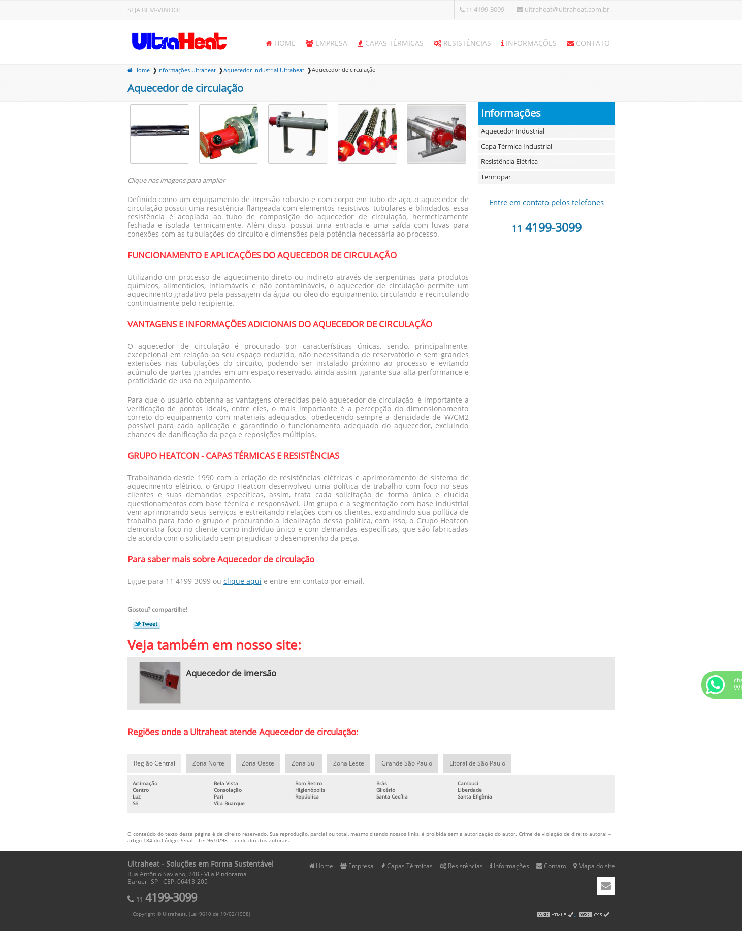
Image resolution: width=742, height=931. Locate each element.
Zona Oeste (258, 763)
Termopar (496, 177)
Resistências (462, 43)
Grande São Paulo (406, 763)
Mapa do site (594, 866)
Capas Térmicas (391, 43)
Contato (588, 43)
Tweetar (146, 624)
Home (281, 43)
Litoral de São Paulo (477, 763)
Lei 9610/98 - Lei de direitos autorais (244, 840)
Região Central (154, 763)
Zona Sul (304, 763)
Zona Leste (348, 763)
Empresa (326, 43)
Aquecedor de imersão (231, 673)
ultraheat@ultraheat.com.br (563, 10)
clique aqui (242, 581)
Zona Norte (208, 763)
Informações (529, 43)
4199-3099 (483, 10)
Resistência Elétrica (509, 162)
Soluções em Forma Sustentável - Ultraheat (178, 40)
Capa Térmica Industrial (516, 147)
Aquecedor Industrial (512, 131)
